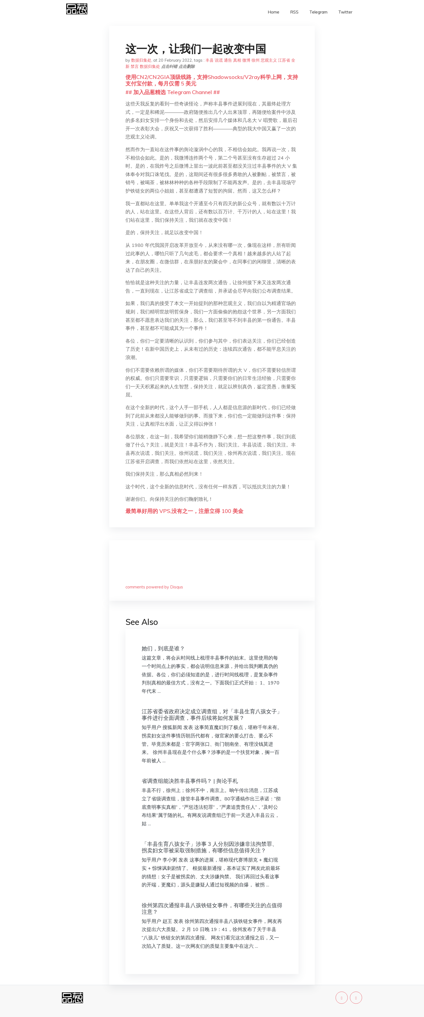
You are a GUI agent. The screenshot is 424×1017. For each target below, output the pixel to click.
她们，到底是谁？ (163, 648)
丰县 (210, 60)
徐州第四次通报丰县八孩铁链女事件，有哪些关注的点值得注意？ (212, 908)
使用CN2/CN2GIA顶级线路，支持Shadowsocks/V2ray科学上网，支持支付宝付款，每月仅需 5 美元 (211, 80)
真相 (237, 60)
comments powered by (154, 586)
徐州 (255, 60)
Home (273, 12)
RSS (294, 12)
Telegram (318, 12)
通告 (228, 60)
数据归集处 (141, 60)
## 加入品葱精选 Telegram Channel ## (172, 92)
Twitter (345, 12)
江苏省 (284, 60)
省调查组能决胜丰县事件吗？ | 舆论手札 (190, 780)
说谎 (219, 60)
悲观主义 (269, 60)
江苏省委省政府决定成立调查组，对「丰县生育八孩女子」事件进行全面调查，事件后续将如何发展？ (212, 714)
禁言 (135, 66)
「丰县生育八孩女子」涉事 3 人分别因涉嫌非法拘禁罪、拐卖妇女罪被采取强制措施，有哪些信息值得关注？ (209, 847)
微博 (246, 60)
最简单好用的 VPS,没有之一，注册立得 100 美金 (184, 511)
